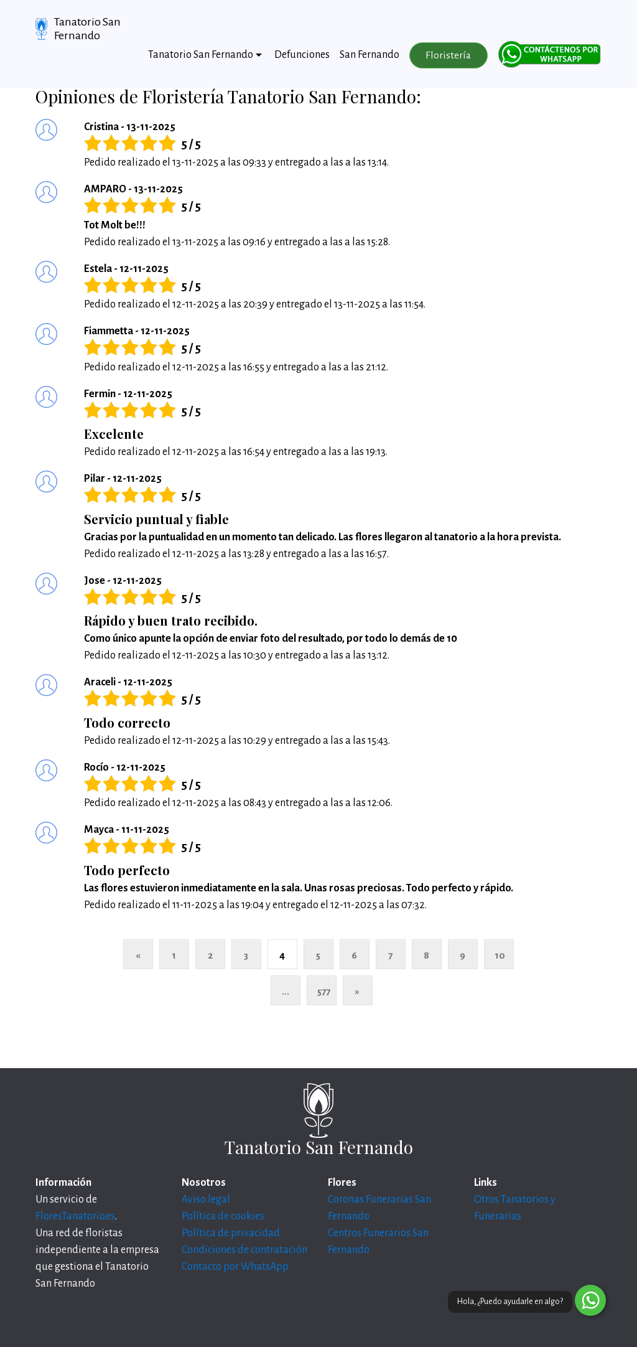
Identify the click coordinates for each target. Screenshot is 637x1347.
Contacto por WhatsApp (235, 1266)
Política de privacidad (231, 1233)
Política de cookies (223, 1216)
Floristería (448, 55)
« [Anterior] (138, 955)
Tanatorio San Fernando (87, 29)
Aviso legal (206, 1199)
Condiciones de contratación (244, 1249)
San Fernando (369, 54)
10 (500, 955)
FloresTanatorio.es (75, 1216)
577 (323, 991)
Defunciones (302, 54)
